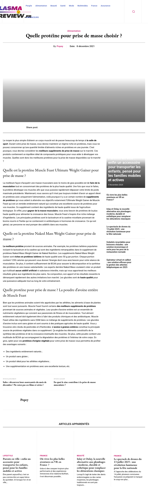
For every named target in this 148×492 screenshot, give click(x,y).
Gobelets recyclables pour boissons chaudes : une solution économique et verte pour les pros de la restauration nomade (119, 245)
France (43, 455)
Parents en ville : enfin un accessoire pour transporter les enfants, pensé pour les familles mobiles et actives (124, 176)
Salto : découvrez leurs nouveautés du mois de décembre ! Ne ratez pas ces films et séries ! (24, 383)
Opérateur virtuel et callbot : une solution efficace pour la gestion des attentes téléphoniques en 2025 (118, 262)
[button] (133, 11)
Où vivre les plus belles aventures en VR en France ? (118, 197)
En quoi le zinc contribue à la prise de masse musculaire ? (75, 383)
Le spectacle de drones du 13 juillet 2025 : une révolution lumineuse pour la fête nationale (119, 229)
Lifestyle (8, 455)
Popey (60, 46)
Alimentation (74, 31)
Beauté (80, 455)
